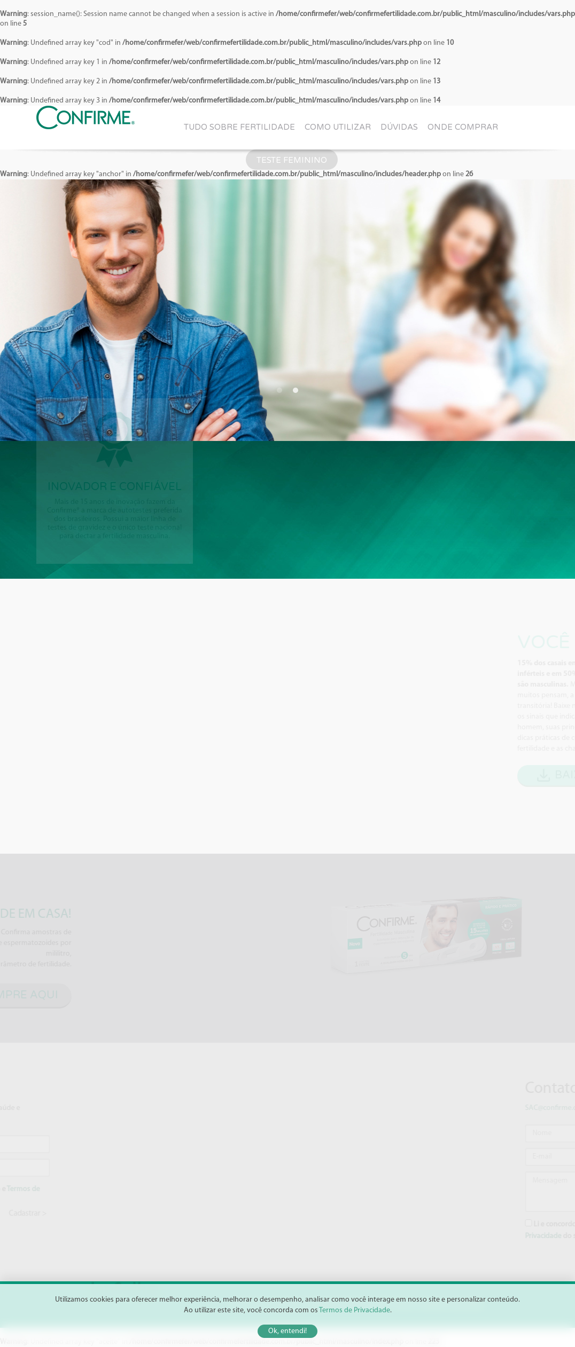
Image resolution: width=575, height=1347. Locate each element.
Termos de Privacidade (354, 1310)
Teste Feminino (292, 160)
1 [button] (279, 390)
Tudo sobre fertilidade (239, 127)
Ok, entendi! (287, 1331)
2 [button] (296, 390)
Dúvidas (399, 127)
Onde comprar (463, 127)
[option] (287, 310)
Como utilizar (338, 127)
